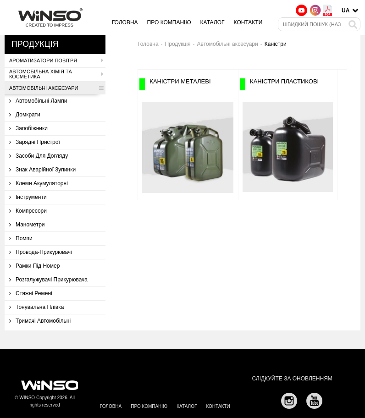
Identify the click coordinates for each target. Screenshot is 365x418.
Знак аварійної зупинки (42, 169)
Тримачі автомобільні (40, 321)
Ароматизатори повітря (56, 60)
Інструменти (28, 197)
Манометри (27, 224)
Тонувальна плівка (36, 307)
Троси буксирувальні (39, 334)
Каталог (212, 22)
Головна (125, 22)
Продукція (178, 44)
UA (345, 10)
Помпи (21, 238)
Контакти (248, 22)
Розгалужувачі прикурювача (48, 279)
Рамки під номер (34, 266)
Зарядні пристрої (34, 142)
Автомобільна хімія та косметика (56, 74)
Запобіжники (28, 128)
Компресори (28, 211)
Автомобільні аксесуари (56, 88)
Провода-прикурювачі (40, 252)
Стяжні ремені (30, 293)
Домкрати (24, 114)
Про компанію (169, 22)
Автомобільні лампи (38, 101)
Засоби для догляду (38, 156)
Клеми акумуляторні (38, 183)
